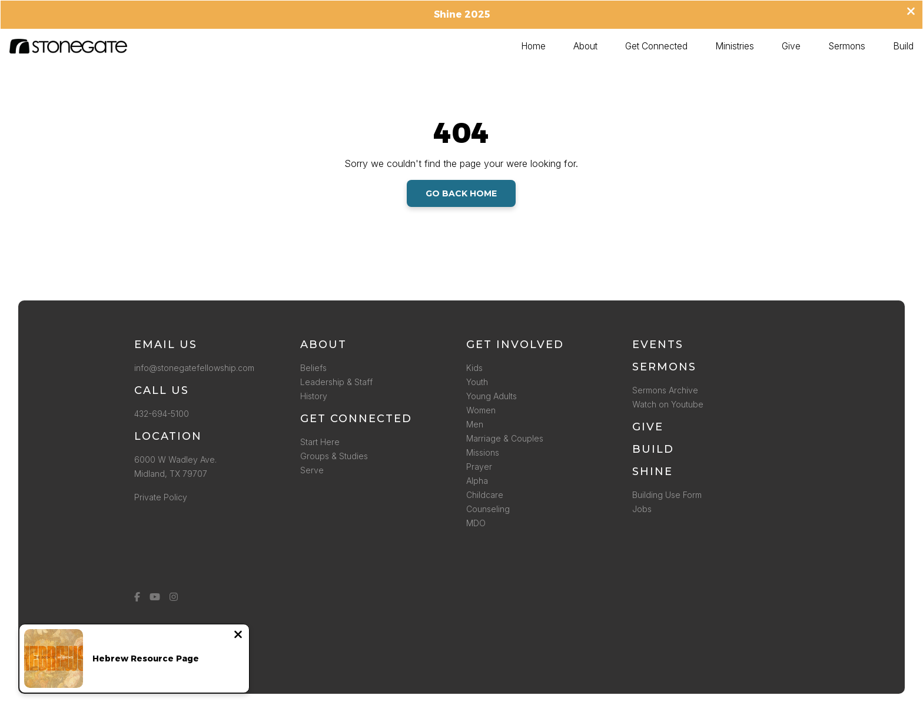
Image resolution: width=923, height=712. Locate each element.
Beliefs (313, 368)
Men (474, 424)
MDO (476, 523)
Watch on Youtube (667, 404)
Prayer (479, 467)
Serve (312, 470)
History (313, 396)
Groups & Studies (334, 456)
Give (647, 426)
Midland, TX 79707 (170, 474)
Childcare (484, 495)
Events (657, 344)
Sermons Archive (665, 390)
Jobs (642, 509)
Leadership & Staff (336, 382)
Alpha (477, 481)
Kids (474, 368)
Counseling (488, 509)
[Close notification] (238, 635)
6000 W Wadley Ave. (175, 459)
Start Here (320, 442)
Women (481, 410)
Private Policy (160, 497)
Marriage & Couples (504, 438)
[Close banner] (911, 12)
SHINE (652, 471)
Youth (477, 382)
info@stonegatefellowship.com (194, 368)
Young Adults (491, 396)
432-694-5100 (164, 414)
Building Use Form (667, 495)
